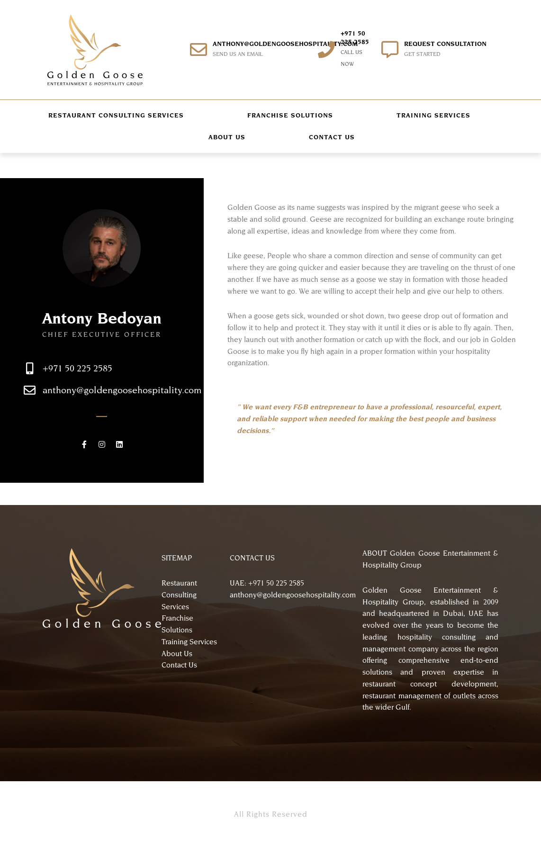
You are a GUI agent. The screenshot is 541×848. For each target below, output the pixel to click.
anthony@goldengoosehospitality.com (285, 43)
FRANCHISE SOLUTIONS (290, 115)
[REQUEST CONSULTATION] (389, 49)
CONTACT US (332, 137)
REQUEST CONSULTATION (445, 43)
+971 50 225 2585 (77, 387)
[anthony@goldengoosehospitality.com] (198, 49)
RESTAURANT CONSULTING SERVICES (116, 115)
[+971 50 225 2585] (326, 49)
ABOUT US (226, 137)
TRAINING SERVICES (433, 115)
